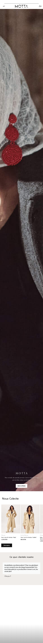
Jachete (22, 535)
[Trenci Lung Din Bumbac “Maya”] (10, 518)
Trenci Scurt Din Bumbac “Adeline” (29, 537)
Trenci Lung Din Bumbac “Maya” (8, 537)
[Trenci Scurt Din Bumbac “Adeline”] (30, 518)
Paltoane (3, 535)
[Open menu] (4, 6)
